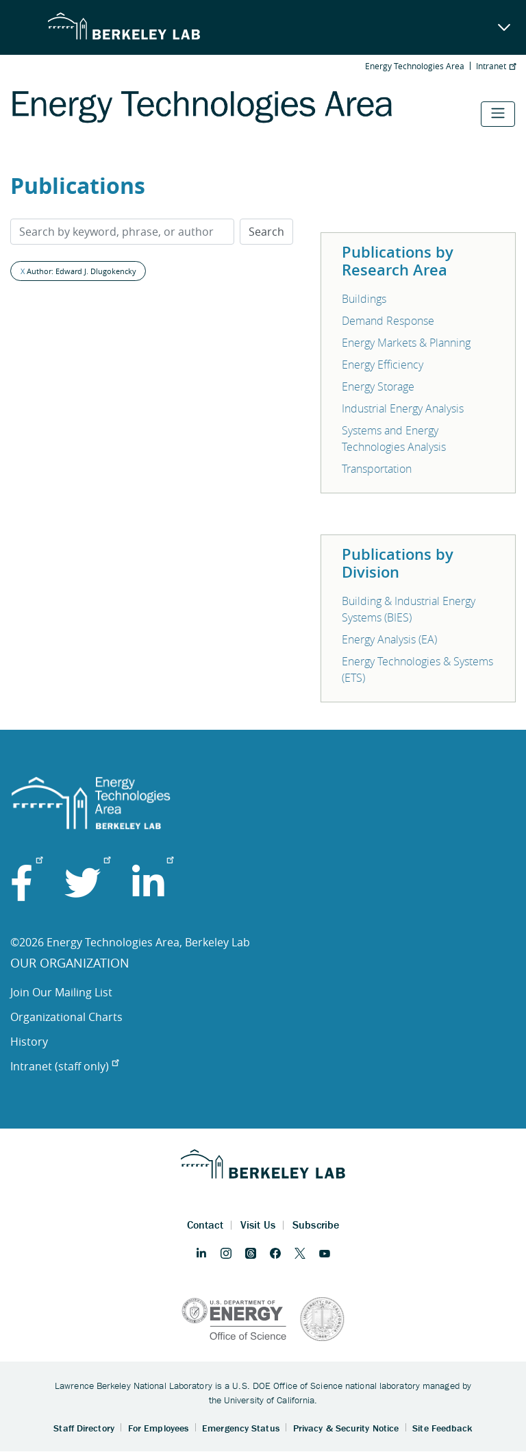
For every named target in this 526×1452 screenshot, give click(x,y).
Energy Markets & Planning (406, 342)
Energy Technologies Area (414, 66)
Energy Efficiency (382, 364)
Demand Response (388, 320)
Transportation (377, 468)
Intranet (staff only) (64, 1066)
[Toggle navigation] (498, 114)
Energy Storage (378, 386)
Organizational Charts (66, 1016)
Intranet (496, 66)
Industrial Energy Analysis (403, 408)
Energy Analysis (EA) (389, 639)
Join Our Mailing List (61, 992)
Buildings (364, 298)
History (29, 1041)
